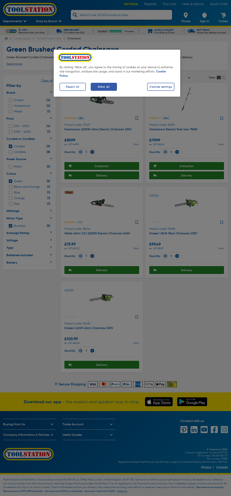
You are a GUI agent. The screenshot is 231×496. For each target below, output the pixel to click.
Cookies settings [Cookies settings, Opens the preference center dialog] (160, 86)
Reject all (72, 86)
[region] (117, 73)
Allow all (103, 86)
